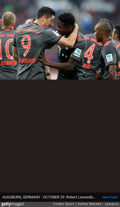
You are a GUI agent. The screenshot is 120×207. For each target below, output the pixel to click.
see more (110, 197)
